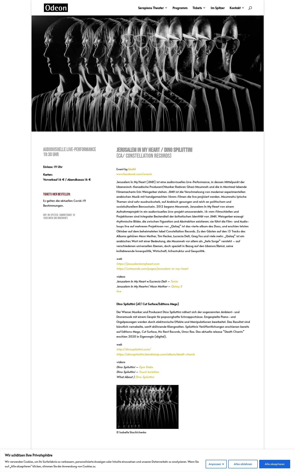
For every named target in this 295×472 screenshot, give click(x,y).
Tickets (197, 8)
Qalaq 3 (176, 286)
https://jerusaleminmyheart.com (137, 264)
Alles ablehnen (243, 464)
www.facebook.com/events (134, 174)
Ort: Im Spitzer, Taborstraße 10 (59, 215)
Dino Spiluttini (144, 377)
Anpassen (215, 464)
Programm (180, 8)
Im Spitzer (218, 8)
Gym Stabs (146, 367)
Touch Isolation (149, 372)
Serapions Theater (151, 8)
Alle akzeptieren (275, 464)
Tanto (174, 281)
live (118, 291)
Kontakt (235, 8)
